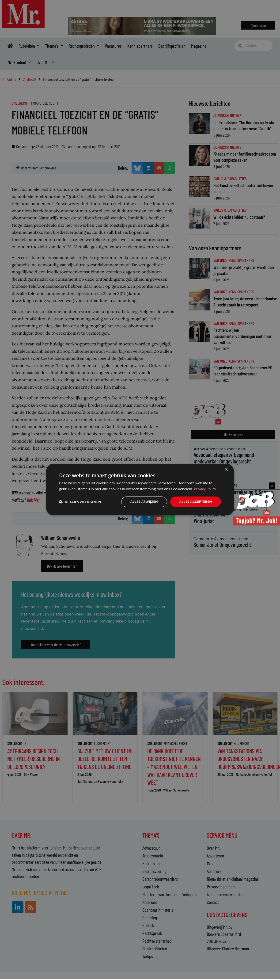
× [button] (226, 469)
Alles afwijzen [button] (144, 501)
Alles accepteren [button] (195, 501)
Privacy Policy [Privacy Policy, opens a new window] (205, 488)
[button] (80, 501)
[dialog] (140, 489)
